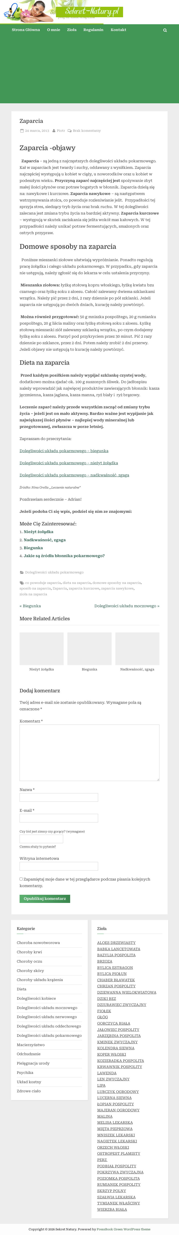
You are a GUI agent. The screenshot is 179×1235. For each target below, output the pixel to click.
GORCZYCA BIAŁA (113, 1023)
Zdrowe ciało (29, 1091)
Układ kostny (29, 1082)
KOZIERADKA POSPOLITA (120, 1061)
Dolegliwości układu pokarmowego (54, 572)
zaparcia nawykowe (117, 588)
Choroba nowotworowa (38, 943)
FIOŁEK (104, 1011)
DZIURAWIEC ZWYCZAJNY (121, 1005)
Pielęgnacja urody (33, 1063)
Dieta (21, 989)
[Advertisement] (89, 70)
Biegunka (33, 548)
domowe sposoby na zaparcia (117, 583)
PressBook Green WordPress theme (123, 1229)
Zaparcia (60, 588)
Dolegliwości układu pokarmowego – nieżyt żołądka (69, 463)
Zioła (71, 30)
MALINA (105, 1116)
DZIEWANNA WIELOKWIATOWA (126, 992)
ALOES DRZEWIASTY (116, 943)
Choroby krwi (29, 952)
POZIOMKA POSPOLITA (118, 1178)
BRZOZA (104, 961)
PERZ (102, 1160)
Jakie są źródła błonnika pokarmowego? (64, 556)
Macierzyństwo (31, 1045)
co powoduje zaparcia (43, 583)
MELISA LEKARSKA (115, 1123)
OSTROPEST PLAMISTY (118, 1154)
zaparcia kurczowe (84, 588)
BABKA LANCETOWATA (118, 949)
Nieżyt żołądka (38, 532)
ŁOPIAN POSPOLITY (115, 1104)
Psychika (25, 1073)
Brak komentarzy (87, 131)
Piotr (61, 130)
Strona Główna (26, 30)
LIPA (101, 1085)
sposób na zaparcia (35, 588)
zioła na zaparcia (33, 594)
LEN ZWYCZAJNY (113, 1079)
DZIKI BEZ (106, 999)
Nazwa (27, 789)
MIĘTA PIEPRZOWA (115, 1129)
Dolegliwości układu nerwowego (47, 1017)
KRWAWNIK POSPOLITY (119, 1067)
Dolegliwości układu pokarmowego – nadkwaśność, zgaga (74, 475)
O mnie (53, 30)
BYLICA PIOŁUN (112, 974)
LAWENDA (107, 1073)
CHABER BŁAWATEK (116, 980)
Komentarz (31, 721)
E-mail (27, 810)
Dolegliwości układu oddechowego (49, 1026)
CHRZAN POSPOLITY (116, 986)
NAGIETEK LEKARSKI (117, 1141)
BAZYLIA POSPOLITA (116, 955)
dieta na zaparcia (77, 583)
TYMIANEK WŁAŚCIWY (118, 1203)
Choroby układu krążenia (40, 980)
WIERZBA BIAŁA (112, 1209)
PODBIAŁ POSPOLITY (116, 1166)
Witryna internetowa (39, 858)
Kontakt (118, 30)
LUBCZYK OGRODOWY (118, 1092)
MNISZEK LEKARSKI (116, 1135)
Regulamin (93, 30)
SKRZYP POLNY (111, 1191)
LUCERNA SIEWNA (114, 1098)
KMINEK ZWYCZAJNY (117, 1042)
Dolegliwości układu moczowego (47, 1008)
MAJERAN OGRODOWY (118, 1110)
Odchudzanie (29, 1054)
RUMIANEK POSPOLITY (119, 1185)
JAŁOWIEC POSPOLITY (118, 1030)
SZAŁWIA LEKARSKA (116, 1197)
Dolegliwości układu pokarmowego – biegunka (64, 451)
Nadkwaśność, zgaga (45, 540)
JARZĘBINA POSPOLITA (119, 1036)
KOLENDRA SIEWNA (115, 1048)
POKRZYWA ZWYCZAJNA (120, 1172)
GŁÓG (102, 1017)
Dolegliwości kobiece (36, 998)
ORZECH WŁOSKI (113, 1147)
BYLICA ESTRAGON (115, 968)
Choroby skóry (30, 971)
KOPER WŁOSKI (111, 1054)
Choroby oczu (29, 961)
